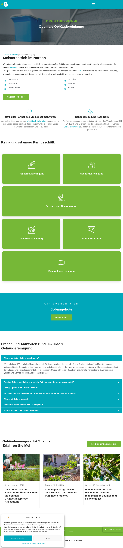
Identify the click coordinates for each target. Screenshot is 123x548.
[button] (93, 4)
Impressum (41, 544)
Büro (80, 71)
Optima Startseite (10, 55)
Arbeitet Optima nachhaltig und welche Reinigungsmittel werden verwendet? (39, 383)
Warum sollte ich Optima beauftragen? (21, 359)
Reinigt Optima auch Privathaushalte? (21, 389)
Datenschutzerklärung (29, 544)
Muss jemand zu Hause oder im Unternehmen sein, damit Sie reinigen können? (40, 394)
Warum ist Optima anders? (16, 400)
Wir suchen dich (61, 304)
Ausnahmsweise (17, 538)
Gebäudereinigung (72, 127)
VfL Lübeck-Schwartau (36, 121)
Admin (47, 486)
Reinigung (14, 67)
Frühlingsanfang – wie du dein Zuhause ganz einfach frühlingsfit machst (61, 493)
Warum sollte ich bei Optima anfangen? (22, 411)
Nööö (48, 538)
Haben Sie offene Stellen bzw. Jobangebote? (24, 406)
